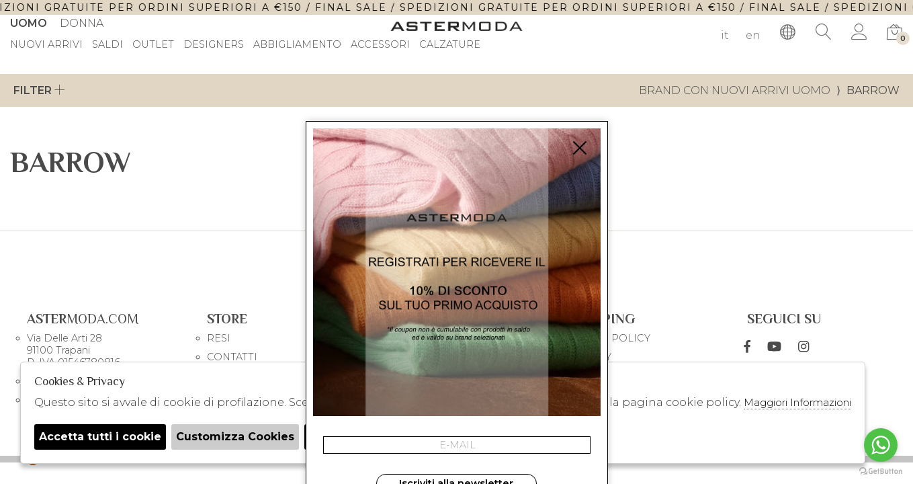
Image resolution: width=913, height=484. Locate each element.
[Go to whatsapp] (881, 445)
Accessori (380, 45)
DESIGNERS (213, 45)
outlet (153, 45)
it (725, 35)
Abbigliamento (297, 45)
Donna (81, 23)
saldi (107, 45)
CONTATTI (232, 357)
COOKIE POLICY (608, 338)
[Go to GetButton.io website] (880, 471)
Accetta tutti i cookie (100, 436)
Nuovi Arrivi (46, 45)
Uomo (28, 23)
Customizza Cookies (235, 436)
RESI (218, 338)
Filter (39, 90)
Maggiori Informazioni (797, 402)
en (753, 35)
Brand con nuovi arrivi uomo (734, 90)
